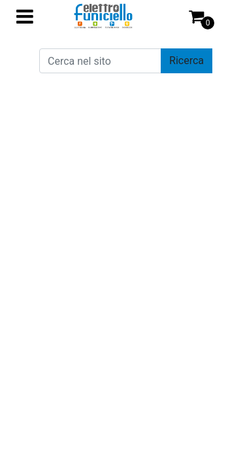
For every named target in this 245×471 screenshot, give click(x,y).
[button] (186, 60)
